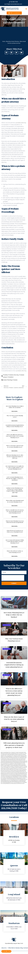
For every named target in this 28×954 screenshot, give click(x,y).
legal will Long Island (3, 752)
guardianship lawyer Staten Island (10, 783)
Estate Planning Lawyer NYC (19, 782)
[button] (26, 9)
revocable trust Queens (14, 767)
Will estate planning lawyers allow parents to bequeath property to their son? (14, 456)
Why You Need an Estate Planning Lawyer (15, 416)
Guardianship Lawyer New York (14, 943)
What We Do (11, 948)
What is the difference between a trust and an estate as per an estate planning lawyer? (15, 436)
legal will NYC (14, 752)
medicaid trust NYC (11, 755)
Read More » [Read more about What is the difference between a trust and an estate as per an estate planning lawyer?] (15, 441)
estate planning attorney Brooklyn (11, 778)
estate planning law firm (12, 9)
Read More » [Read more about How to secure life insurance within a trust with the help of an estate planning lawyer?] (15, 546)
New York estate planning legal (7, 756)
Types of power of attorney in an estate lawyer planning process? (15, 531)
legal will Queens (18, 752)
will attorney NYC (21, 768)
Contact (25, 948)
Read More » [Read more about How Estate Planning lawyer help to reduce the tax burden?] (15, 411)
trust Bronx (24, 767)
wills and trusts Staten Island (17, 772)
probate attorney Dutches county (5, 757)
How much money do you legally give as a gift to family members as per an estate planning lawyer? (15, 467)
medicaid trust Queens (17, 755)
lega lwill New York (9, 752)
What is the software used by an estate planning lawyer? (15, 551)
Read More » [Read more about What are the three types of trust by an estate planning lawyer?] (15, 451)
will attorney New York (16, 768)
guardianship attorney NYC (16, 780)
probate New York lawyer (21, 764)
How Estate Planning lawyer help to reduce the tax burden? (15, 406)
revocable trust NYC (8, 767)
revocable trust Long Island (14, 766)
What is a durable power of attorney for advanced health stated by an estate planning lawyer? (15, 511)
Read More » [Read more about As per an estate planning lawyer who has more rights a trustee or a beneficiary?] (15, 483)
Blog (21, 948)
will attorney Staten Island (9, 769)
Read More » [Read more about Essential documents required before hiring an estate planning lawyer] (15, 430)
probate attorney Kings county (14, 757)
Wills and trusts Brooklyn (7, 771)
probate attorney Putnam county (16, 758)
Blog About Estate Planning (12, 41)
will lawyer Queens (13, 770)
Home (3, 41)
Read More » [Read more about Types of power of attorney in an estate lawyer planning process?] (15, 535)
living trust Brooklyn (5, 753)
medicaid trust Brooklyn (14, 754)
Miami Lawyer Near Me (9, 773)
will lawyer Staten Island (19, 770)
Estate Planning (7, 380)
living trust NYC (22, 753)
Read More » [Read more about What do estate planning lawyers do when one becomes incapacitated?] (15, 526)
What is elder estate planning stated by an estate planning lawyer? (15, 501)
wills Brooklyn (23, 772)
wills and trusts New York (22, 771)
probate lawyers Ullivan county (5, 764)
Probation (10, 377)
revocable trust (20, 767)
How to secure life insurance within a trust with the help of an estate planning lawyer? (15, 541)
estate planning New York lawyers (5, 779)
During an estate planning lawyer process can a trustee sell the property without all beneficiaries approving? (14, 490)
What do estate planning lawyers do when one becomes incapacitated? (15, 521)
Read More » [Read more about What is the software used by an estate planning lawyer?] (15, 556)
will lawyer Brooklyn (16, 769)
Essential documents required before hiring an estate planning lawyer (15, 425)
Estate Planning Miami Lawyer (22, 773)
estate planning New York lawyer (21, 778)
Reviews (18, 948)
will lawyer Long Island (22, 769)
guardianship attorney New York (7, 780)
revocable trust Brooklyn (6, 766)
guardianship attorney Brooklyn (15, 779)
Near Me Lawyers (21, 783)
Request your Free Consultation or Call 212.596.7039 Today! (14, 805)
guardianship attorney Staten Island (8, 781)
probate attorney (21, 122)
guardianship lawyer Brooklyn (17, 781)
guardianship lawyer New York (10, 782)
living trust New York (17, 753)
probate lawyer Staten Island (14, 763)
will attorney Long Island (9, 768)
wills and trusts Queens (10, 772)
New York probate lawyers (15, 756)
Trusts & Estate (12, 8)
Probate (5, 375)
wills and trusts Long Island (15, 771)
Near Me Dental (17, 783)
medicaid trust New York (4, 755)
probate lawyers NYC (7, 763)
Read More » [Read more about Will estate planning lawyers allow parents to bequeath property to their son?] (15, 461)
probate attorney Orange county (6, 758)
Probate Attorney (13, 375)
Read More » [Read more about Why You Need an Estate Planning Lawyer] (15, 420)
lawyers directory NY (21, 766)
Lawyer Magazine (15, 773)
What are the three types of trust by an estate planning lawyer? (14, 446)
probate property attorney (17, 765)
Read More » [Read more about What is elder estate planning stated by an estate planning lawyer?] (15, 505)
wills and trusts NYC (3, 772)
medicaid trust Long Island (22, 754)
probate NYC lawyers (10, 765)
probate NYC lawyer (4, 765)
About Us (4, 948)
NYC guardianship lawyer (23, 756)
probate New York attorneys (14, 764)
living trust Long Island (11, 753)
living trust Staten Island (8, 754)
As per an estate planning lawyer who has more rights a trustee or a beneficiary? (15, 478)
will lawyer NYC (8, 770)
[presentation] (12, 578)
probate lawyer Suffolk (21, 763)
